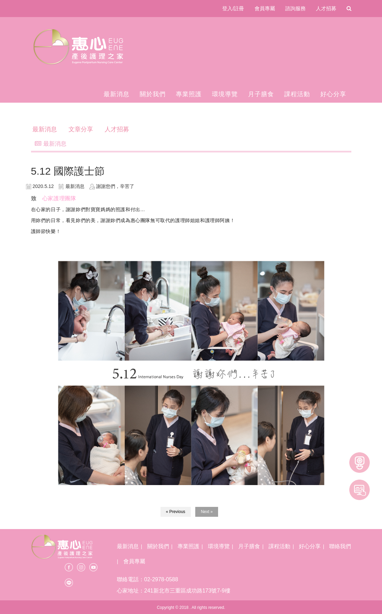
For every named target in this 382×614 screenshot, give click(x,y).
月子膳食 (261, 94)
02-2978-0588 (161, 579)
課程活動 (297, 94)
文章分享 (80, 129)
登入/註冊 (233, 8)
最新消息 (116, 94)
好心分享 (333, 94)
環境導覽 (225, 94)
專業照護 (189, 94)
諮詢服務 (295, 8)
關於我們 (153, 94)
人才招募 (326, 8)
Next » (207, 511)
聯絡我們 (340, 546)
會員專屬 (265, 8)
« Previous (175, 511)
